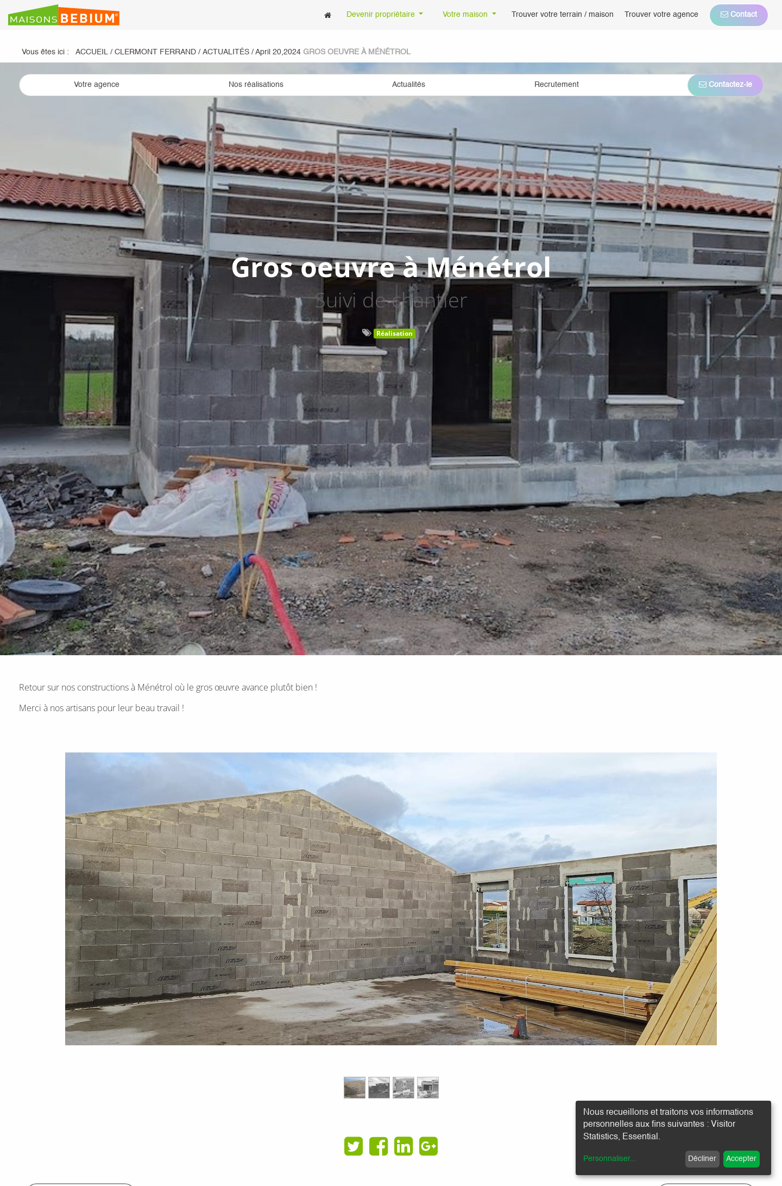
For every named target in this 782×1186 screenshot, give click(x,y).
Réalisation (394, 333)
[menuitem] (327, 15)
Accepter (741, 1159)
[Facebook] (378, 1146)
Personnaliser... (609, 1159)
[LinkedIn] (403, 1146)
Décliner (702, 1159)
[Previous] (80, 930)
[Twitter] (353, 1146)
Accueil (91, 52)
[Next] (701, 930)
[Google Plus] (428, 1146)
